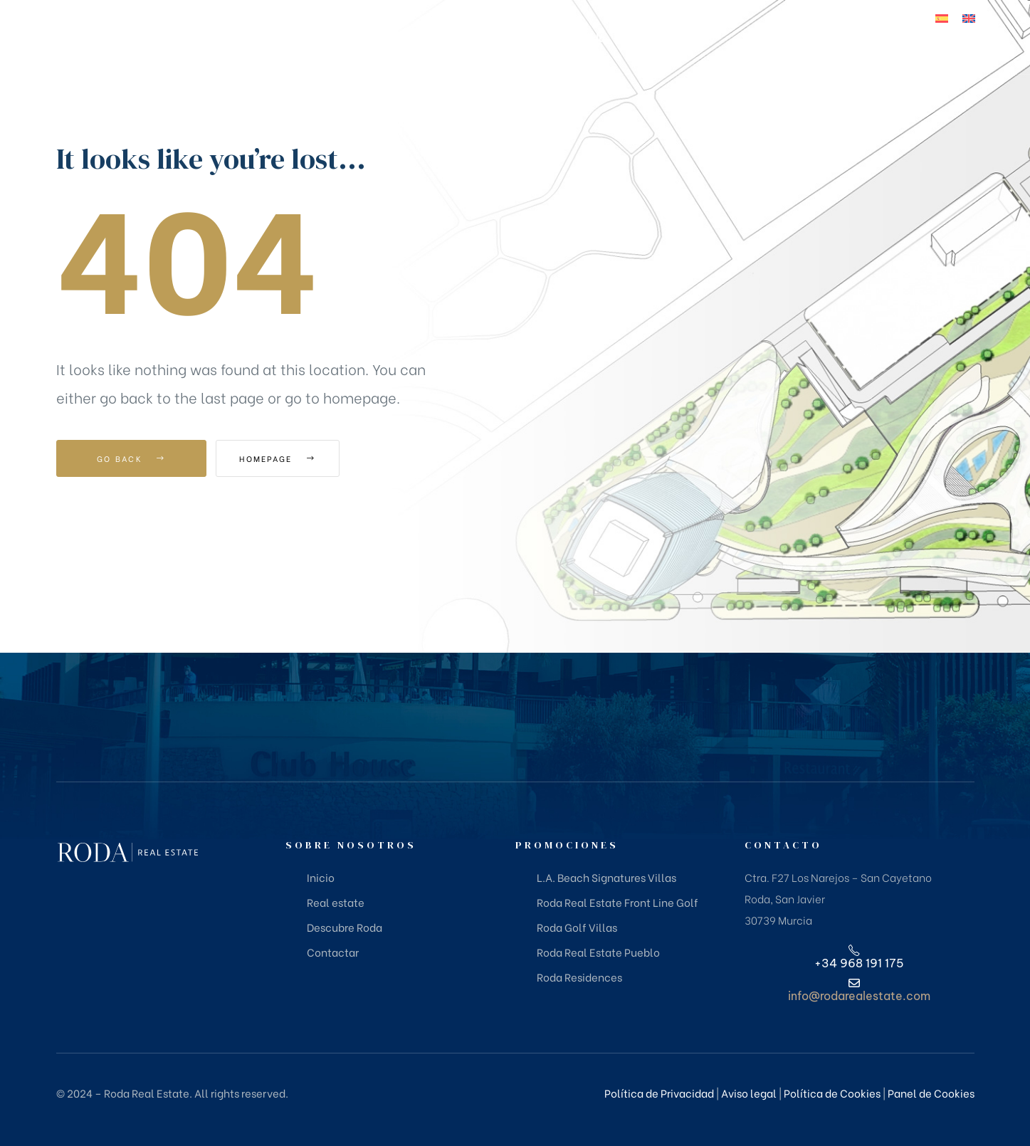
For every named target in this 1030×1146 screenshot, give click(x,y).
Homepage (294, 458)
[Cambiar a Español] (941, 17)
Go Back (131, 458)
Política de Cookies (832, 1092)
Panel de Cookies (931, 1092)
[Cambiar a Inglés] (968, 17)
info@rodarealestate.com (859, 996)
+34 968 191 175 (938, 66)
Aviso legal (749, 1092)
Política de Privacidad (659, 1092)
